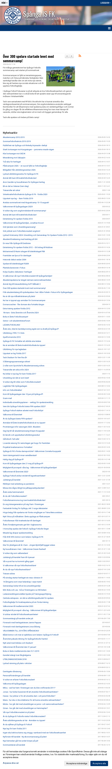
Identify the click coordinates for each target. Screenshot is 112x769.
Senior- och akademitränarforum (16, 321)
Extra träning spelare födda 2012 (16, 308)
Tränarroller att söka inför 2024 (16, 370)
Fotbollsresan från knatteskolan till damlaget (22, 521)
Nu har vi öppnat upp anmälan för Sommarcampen (24, 300)
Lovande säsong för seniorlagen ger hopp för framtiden (26, 443)
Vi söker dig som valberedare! (15, 553)
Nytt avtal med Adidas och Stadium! (18, 643)
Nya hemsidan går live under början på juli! (20, 741)
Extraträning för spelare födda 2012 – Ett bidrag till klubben (28, 247)
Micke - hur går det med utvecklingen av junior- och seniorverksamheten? (33, 704)
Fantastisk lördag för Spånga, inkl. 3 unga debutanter (25, 508)
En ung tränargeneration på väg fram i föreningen (23, 504)
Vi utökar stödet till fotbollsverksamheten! (20, 614)
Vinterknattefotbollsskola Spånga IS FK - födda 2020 (25, 194)
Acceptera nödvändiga (76, 763)
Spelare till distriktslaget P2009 (16, 264)
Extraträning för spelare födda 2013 (18, 219)
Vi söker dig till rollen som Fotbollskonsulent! (22, 382)
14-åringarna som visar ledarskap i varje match (22, 582)
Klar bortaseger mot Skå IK (14, 153)
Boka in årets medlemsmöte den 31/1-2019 (21, 651)
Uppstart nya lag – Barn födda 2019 (18, 198)
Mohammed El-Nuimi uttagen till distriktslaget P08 (24, 251)
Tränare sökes (9, 574)
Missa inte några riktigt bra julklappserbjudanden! (23, 488)
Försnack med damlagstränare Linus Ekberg (21, 627)
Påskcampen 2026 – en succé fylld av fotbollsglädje (25, 166)
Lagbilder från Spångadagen (15, 386)
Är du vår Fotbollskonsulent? (15, 496)
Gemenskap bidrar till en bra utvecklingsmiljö (22, 586)
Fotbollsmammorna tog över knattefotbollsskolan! (24, 500)
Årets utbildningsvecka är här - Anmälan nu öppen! (24, 720)
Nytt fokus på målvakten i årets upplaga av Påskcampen (26, 516)
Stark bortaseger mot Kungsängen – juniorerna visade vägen (28, 149)
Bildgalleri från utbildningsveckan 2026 (19, 170)
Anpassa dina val (11, 763)
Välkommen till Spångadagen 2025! (18, 207)
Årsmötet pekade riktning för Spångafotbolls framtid (25, 639)
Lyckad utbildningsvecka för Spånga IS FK (20, 174)
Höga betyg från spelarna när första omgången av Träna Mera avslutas (32, 512)
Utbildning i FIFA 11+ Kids (13, 333)
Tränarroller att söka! (11, 190)
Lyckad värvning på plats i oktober (17, 663)
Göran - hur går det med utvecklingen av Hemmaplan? (25, 708)
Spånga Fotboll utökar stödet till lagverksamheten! (24, 476)
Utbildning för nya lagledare (14, 349)
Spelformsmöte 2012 (12, 337)
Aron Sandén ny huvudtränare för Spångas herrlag (24, 182)
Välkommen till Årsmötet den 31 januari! (19, 647)
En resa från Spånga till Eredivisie (17, 243)
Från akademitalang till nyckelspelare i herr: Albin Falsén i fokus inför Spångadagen (38, 292)
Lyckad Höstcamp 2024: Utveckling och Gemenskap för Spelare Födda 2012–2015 (37, 235)
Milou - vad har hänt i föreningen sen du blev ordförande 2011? (29, 688)
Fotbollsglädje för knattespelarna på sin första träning (25, 602)
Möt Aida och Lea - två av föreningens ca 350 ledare (24, 590)
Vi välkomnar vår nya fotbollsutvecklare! (19, 565)
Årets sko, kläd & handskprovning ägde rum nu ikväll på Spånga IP (31, 329)
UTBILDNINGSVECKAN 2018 (14, 659)
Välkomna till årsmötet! (12, 414)
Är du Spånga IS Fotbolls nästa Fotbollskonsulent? (24, 716)
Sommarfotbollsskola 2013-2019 (17, 141)
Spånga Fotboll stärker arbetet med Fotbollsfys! (23, 410)
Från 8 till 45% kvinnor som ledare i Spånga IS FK (23, 537)
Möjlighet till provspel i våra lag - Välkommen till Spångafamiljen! (30, 467)
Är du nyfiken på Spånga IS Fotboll (17, 724)
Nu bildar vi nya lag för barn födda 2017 (19, 374)
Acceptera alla (99, 763)
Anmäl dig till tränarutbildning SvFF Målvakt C (22, 284)
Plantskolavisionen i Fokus (14, 268)
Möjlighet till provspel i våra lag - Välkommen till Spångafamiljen (29, 610)
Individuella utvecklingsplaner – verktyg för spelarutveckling (28, 402)
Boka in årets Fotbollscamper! (15, 317)
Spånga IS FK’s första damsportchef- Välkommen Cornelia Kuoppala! (32, 451)
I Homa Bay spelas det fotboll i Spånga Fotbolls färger (26, 529)
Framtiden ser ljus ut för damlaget (17, 255)
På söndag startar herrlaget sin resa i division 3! (22, 578)
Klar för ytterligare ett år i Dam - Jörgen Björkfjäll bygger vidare (29, 545)
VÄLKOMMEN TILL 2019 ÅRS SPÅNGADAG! (21, 631)
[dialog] (56, 757)
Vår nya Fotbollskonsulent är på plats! (19, 712)
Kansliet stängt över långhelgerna (17, 655)
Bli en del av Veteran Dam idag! (16, 186)
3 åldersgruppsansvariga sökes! (16, 361)
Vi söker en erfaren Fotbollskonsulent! (19, 680)
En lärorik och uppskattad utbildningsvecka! (21, 435)
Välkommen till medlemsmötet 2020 (18, 606)
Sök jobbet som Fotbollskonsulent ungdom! (21, 231)
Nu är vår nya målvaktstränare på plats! (19, 296)
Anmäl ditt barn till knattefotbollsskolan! (20, 178)
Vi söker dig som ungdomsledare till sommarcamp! (24, 211)
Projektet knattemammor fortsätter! (17, 447)
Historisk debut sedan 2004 (14, 260)
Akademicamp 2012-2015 (13, 137)
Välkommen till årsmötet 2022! (15, 472)
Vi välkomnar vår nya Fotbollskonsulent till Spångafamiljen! (27, 276)
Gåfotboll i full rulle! (11, 439)
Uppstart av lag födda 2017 (14, 353)
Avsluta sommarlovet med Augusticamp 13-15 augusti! (26, 202)
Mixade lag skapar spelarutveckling (18, 533)
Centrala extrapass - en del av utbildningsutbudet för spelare (28, 598)
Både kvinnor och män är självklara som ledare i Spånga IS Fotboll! (31, 635)
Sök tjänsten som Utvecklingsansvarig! (19, 227)
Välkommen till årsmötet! (13, 541)
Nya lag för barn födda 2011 (15, 728)
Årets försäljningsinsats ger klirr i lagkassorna (22, 525)
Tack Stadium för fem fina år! (15, 357)
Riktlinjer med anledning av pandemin (18, 484)
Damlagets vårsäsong (12, 671)
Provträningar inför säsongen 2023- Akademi (21, 427)
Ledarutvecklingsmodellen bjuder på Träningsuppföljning (27, 594)
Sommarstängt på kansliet (14, 745)
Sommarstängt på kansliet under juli (18, 618)
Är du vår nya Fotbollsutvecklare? (17, 569)
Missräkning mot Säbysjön (14, 158)
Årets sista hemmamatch (13, 492)
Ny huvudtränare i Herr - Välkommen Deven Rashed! (24, 549)
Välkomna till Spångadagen (14, 684)
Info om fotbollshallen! (12, 390)
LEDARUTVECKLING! (11, 325)
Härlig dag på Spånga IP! (13, 459)
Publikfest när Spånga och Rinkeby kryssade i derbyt (25, 145)
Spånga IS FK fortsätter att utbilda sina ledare (22, 341)
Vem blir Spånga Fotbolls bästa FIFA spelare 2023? (24, 406)
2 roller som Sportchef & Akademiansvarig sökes (23, 366)
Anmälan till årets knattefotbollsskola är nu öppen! (24, 423)
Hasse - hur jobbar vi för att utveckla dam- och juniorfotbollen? (29, 696)
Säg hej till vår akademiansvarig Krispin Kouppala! (24, 431)
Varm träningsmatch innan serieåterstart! (20, 455)
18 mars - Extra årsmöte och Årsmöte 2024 (20, 313)
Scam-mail (7, 398)
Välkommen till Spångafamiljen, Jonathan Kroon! (23, 223)
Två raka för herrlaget (12, 162)
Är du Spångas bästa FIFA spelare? (18, 419)
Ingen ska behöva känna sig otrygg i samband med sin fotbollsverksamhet (34, 733)
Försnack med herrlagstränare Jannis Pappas (22, 622)
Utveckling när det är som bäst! (16, 378)
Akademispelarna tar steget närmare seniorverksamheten (27, 280)
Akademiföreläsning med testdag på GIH (20, 239)
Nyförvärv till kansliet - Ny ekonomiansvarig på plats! (25, 737)
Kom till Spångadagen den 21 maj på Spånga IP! (23, 463)
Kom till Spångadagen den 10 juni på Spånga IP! (23, 394)
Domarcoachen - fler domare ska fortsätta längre (23, 304)
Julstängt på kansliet (11, 480)
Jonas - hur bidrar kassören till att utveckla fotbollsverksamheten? (30, 692)
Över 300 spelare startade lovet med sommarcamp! (28, 58)
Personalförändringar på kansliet (16, 675)
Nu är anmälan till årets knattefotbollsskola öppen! (24, 345)
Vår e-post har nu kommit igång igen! (18, 561)
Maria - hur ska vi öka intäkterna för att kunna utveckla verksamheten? (32, 700)
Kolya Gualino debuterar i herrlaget (17, 272)
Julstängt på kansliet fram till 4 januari (19, 557)
